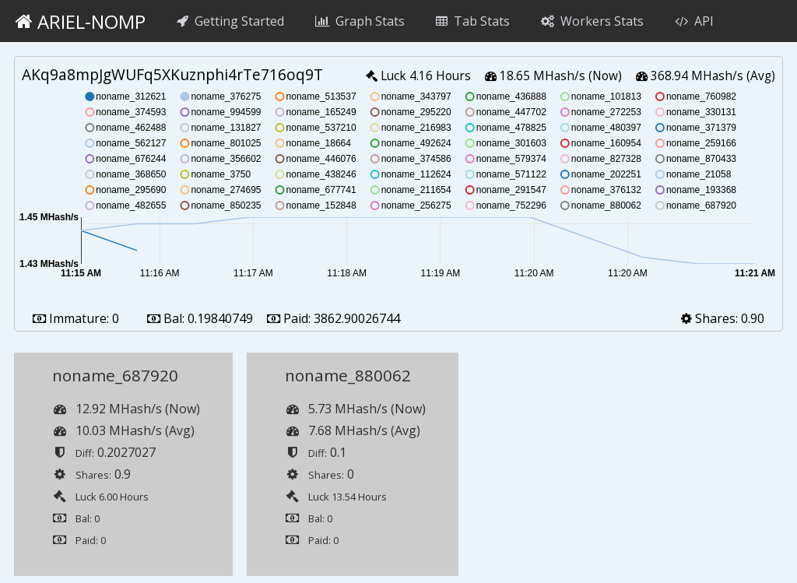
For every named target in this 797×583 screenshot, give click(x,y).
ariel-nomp (81, 21)
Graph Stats (360, 21)
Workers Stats (592, 21)
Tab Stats (473, 21)
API (694, 21)
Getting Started (230, 21)
